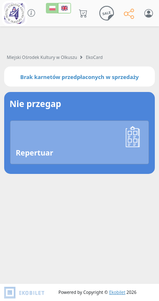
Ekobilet (117, 292)
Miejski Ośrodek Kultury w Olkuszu (42, 57)
